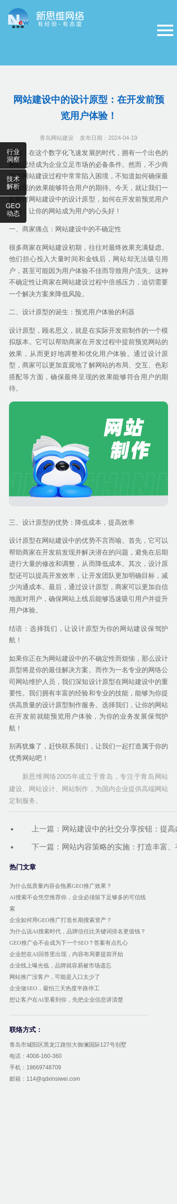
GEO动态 (13, 209)
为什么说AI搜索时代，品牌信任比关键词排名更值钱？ (77, 931)
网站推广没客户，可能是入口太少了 (54, 977)
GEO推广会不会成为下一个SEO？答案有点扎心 (68, 942)
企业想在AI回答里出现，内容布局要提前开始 (66, 954)
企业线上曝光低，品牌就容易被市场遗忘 (60, 965)
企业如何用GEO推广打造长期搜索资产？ (60, 920)
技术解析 (13, 182)
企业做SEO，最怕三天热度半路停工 (54, 988)
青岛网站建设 (57, 138)
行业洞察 (13, 155)
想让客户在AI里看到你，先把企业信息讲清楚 (66, 999)
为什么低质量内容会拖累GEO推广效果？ (60, 886)
